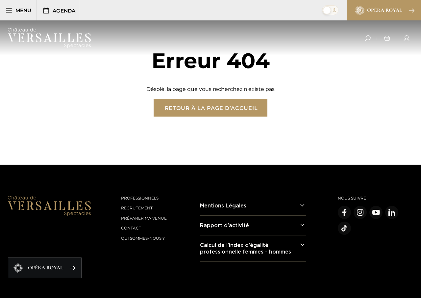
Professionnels (140, 198)
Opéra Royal (384, 10)
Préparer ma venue (144, 218)
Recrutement (137, 207)
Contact (131, 228)
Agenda (59, 10)
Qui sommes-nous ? (143, 238)
